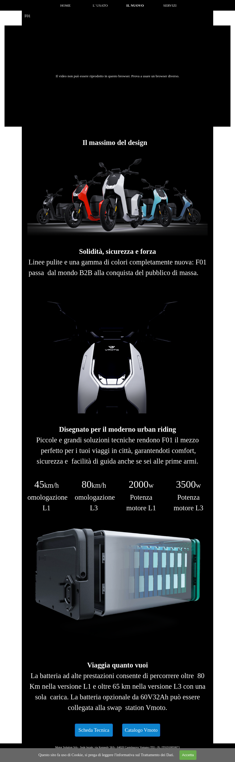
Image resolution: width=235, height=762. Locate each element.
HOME (65, 5)
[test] (94, 730)
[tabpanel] (117, 142)
